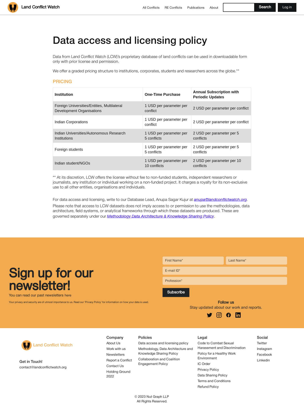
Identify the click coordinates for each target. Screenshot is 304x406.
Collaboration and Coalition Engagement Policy (159, 362)
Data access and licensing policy (163, 343)
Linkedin (263, 360)
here (68, 298)
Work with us (116, 349)
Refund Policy (208, 386)
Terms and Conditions (214, 381)
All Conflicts (151, 7)
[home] (34, 7)
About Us (113, 343)
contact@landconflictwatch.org (42, 367)
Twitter (262, 343)
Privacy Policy (208, 369)
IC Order (204, 364)
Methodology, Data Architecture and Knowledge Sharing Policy (165, 351)
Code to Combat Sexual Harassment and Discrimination (222, 346)
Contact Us (115, 366)
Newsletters (115, 354)
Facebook (264, 354)
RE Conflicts (173, 7)
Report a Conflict (119, 360)
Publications (196, 7)
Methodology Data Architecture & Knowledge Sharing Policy (160, 216)
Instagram (264, 349)
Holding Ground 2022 (118, 374)
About (214, 7)
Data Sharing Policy (212, 375)
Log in (287, 7)
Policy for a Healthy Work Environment (217, 356)
